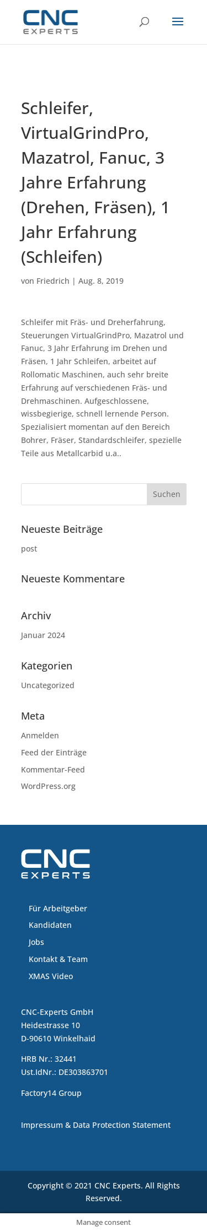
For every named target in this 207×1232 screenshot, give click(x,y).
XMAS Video (51, 976)
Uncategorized (48, 685)
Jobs (36, 942)
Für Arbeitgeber (58, 908)
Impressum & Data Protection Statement (96, 1125)
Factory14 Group (51, 1093)
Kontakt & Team (58, 959)
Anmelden (40, 735)
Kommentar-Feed (53, 769)
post (29, 548)
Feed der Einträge (54, 752)
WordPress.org (48, 786)
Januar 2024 (43, 635)
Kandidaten (50, 925)
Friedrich (53, 280)
